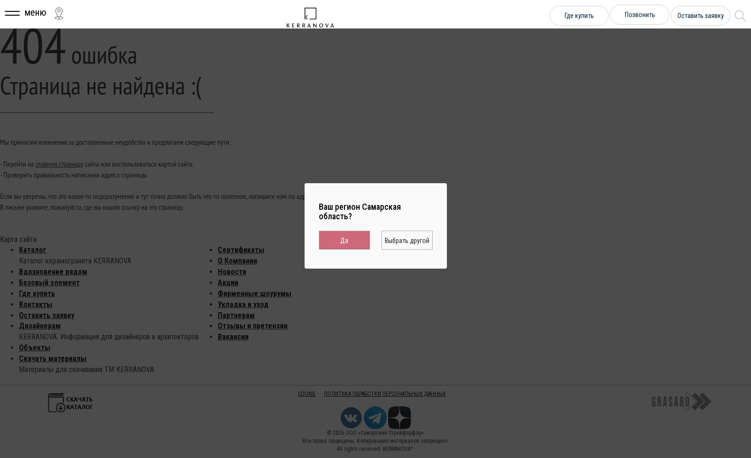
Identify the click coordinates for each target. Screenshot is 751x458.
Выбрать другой (407, 240)
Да (344, 240)
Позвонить (640, 15)
